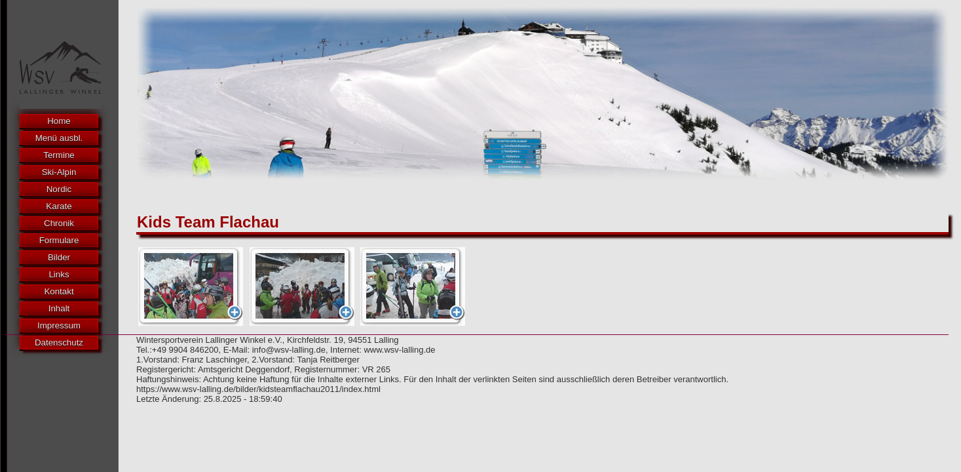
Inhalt (59, 308)
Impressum (59, 325)
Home (59, 121)
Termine (58, 155)
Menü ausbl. (59, 138)
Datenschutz (59, 342)
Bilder (59, 257)
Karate (58, 206)
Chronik (59, 223)
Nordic (59, 189)
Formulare (59, 240)
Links (58, 274)
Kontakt (58, 291)
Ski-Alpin (59, 172)
